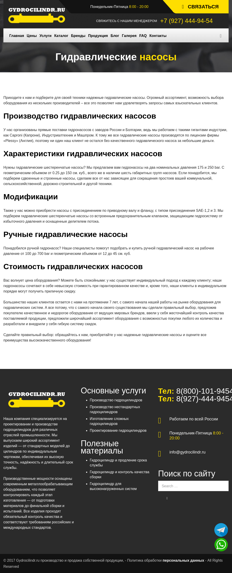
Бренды (78, 36)
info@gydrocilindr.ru (187, 452)
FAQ (143, 36)
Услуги (45, 36)
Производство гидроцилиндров (116, 400)
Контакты (158, 36)
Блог (115, 36)
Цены (32, 36)
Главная (16, 36)
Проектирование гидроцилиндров (118, 430)
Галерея (129, 36)
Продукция (98, 36)
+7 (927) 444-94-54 (186, 20)
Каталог (61, 36)
